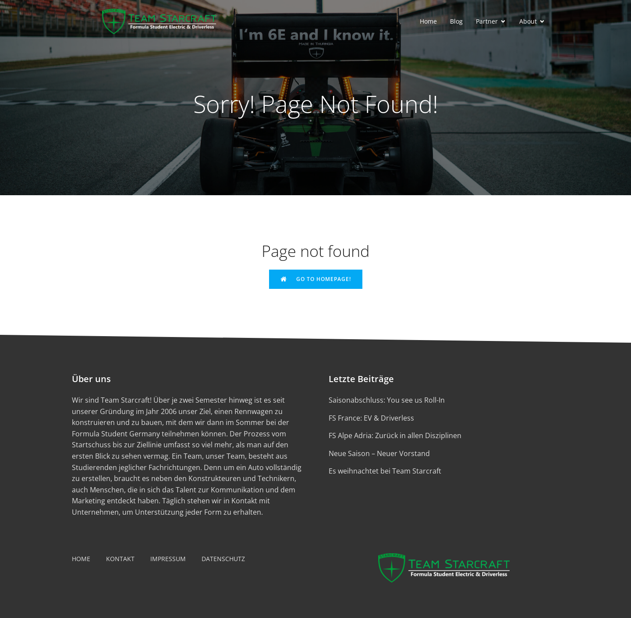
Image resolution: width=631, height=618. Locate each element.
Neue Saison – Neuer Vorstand (379, 453)
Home (428, 21)
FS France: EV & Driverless (371, 418)
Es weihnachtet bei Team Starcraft (385, 471)
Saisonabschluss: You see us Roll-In (387, 400)
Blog (456, 21)
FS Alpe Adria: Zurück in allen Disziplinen (395, 435)
